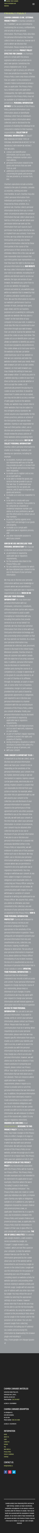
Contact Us (6, 1442)
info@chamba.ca (8, 1466)
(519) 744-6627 (15, 1399)
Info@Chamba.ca (10, 1126)
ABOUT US (6, 1437)
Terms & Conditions (9, 1454)
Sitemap (6, 1457)
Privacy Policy (7, 1452)
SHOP (5, 1439)
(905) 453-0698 (16, 1420)
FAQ (5, 1447)
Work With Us (7, 1449)
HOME (5, 1434)
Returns (6, 1444)
